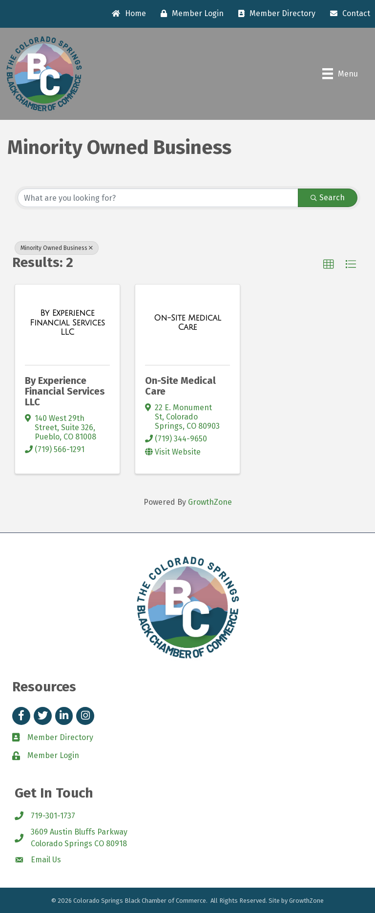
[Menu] (340, 73)
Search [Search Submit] (328, 197)
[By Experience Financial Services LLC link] (67, 322)
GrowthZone (210, 502)
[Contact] (347, 13)
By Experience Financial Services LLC (65, 391)
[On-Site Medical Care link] (187, 322)
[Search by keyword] (158, 198)
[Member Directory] (274, 13)
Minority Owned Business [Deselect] (57, 248)
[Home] (126, 13)
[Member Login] (190, 13)
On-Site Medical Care (180, 386)
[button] (328, 264)
